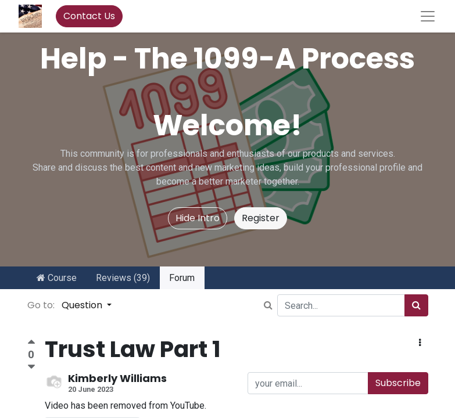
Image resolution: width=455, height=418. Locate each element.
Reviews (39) (123, 277)
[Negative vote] (31, 367)
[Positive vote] (31, 343)
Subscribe (398, 383)
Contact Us (89, 16)
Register (261, 218)
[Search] (416, 305)
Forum (182, 277)
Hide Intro (197, 218)
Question (83, 305)
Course (57, 277)
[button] (419, 343)
